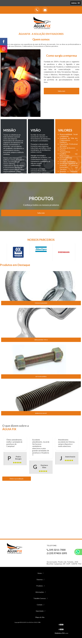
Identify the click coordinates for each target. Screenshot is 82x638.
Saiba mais (41, 213)
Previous (2, 252)
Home (40, 573)
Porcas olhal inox (41, 303)
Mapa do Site (39, 617)
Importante (39, 611)
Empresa (40, 579)
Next (80, 252)
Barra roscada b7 (41, 413)
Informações (39, 592)
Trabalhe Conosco (40, 598)
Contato (39, 605)
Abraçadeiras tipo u (41, 339)
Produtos (39, 586)
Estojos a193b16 (41, 376)
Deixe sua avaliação (16, 479)
